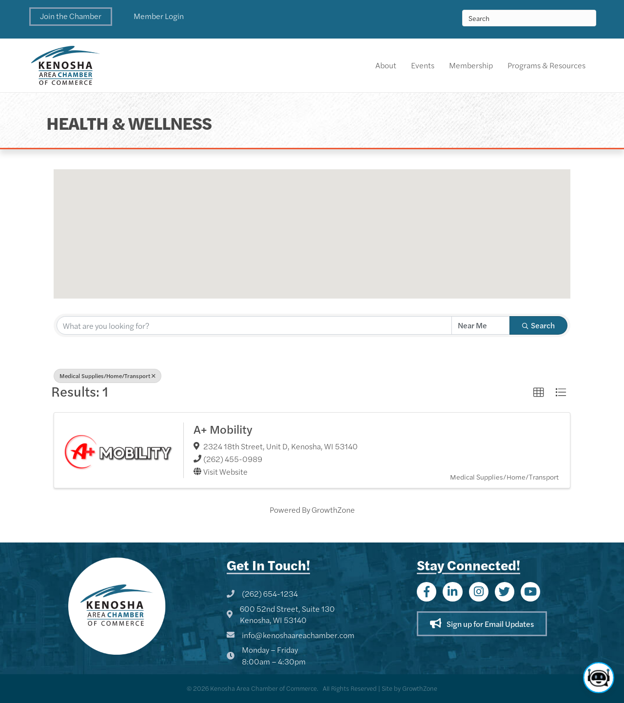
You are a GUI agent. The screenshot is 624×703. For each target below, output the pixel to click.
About (385, 65)
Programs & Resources (546, 65)
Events (422, 65)
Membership (471, 65)
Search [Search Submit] (538, 325)
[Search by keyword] (254, 325)
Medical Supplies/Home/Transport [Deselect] (107, 375)
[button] (70, 16)
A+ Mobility (223, 429)
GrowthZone (333, 509)
